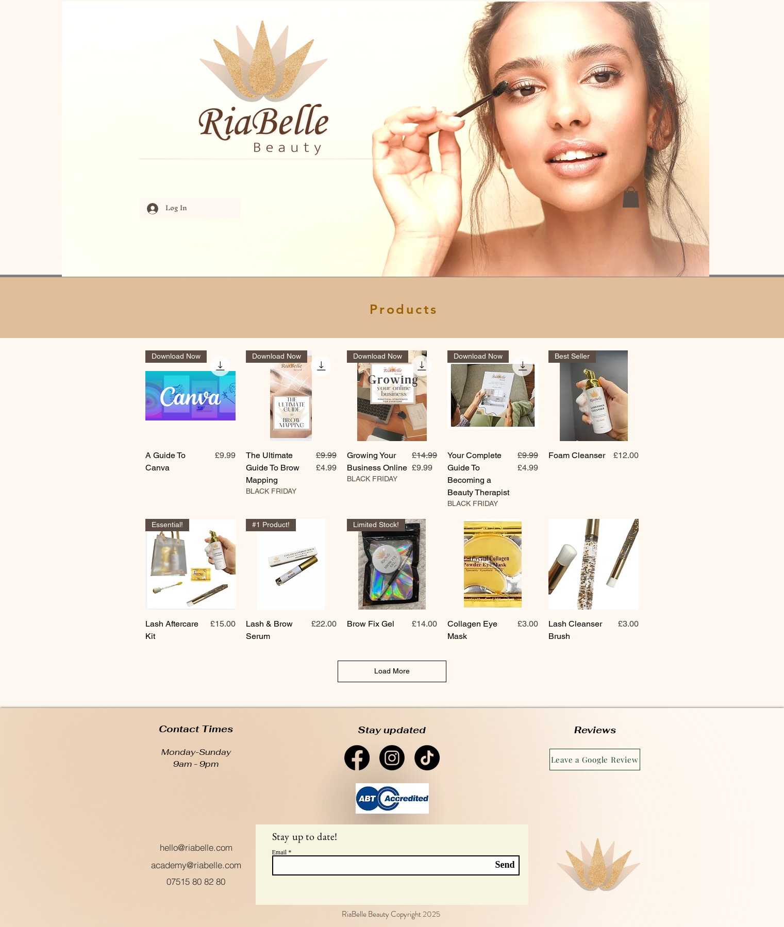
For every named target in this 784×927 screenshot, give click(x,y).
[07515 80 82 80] (196, 881)
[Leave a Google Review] (594, 759)
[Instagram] (392, 757)
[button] (631, 197)
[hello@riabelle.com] (196, 847)
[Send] (502, 865)
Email (279, 852)
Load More (392, 671)
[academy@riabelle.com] (196, 864)
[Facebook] (357, 757)
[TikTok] (427, 757)
